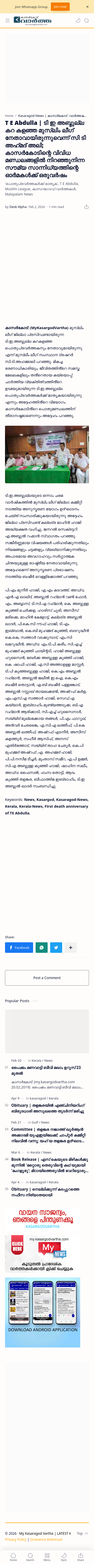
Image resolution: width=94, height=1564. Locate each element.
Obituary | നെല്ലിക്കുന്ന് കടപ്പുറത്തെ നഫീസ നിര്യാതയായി (45, 1192)
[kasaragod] (39, 1098)
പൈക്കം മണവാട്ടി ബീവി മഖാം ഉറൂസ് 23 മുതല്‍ (46, 1070)
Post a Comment (47, 977)
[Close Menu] (87, 7)
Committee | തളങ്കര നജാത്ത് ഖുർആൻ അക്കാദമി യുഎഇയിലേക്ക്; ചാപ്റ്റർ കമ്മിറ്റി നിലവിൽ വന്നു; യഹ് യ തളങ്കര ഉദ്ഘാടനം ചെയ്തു (48, 1135)
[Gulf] (36, 1122)
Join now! (60, 7)
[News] (48, 1060)
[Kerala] (38, 1060)
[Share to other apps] (71, 947)
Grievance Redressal (46, 1539)
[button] (78, 20)
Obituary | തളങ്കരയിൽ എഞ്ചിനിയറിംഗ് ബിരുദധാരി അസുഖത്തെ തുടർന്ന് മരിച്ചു (47, 1108)
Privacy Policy (16, 1539)
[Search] (86, 20)
